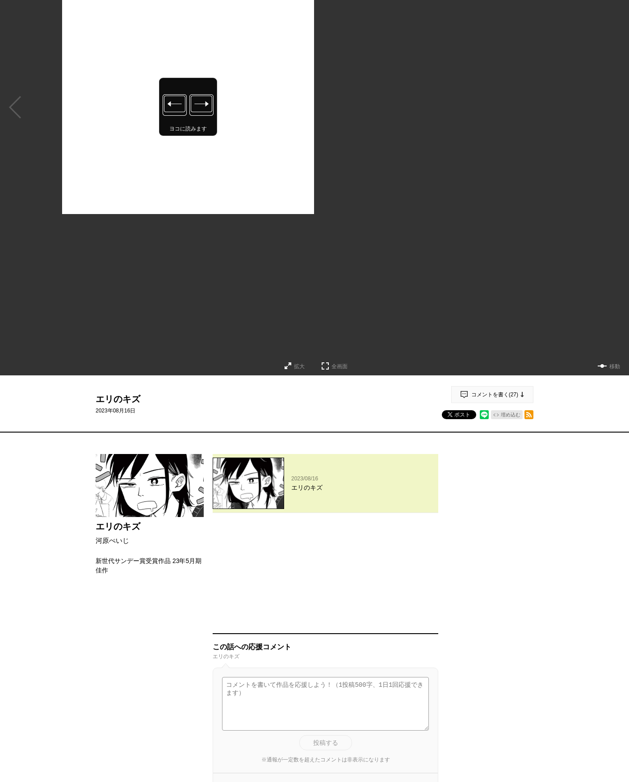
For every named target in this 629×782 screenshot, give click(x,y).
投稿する (325, 639)
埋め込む (510, 414)
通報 (423, 698)
